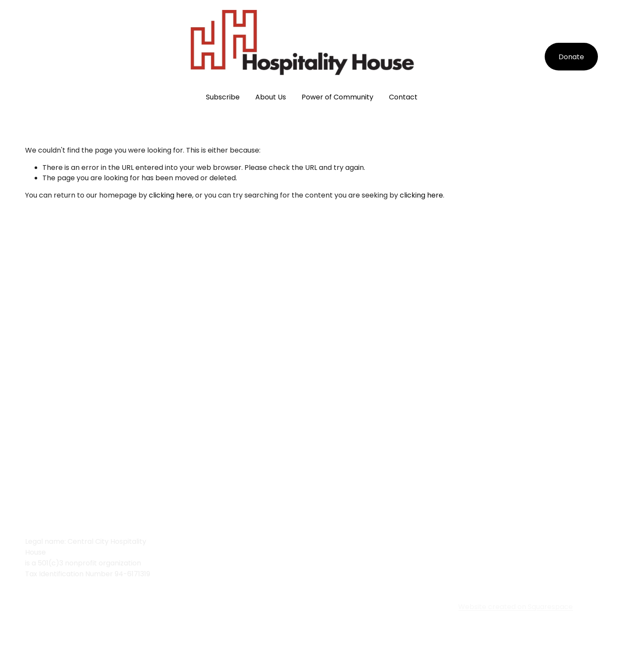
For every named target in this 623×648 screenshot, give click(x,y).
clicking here (170, 195)
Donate (571, 57)
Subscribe (223, 97)
